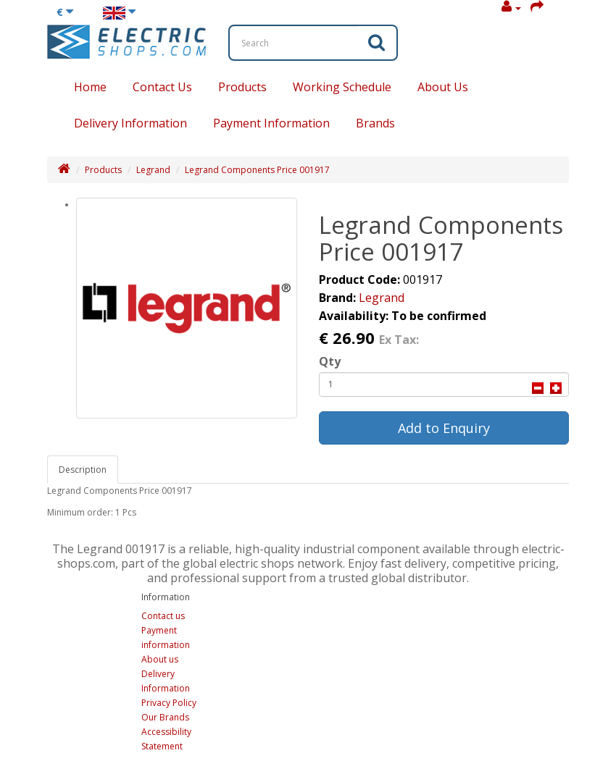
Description (83, 469)
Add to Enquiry (444, 428)
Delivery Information (130, 123)
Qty (330, 361)
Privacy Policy (168, 703)
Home (90, 87)
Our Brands (165, 717)
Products (242, 87)
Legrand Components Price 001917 (257, 170)
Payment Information (271, 123)
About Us (442, 87)
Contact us (163, 616)
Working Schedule (342, 87)
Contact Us (162, 87)
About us (159, 659)
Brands (375, 123)
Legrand (153, 170)
